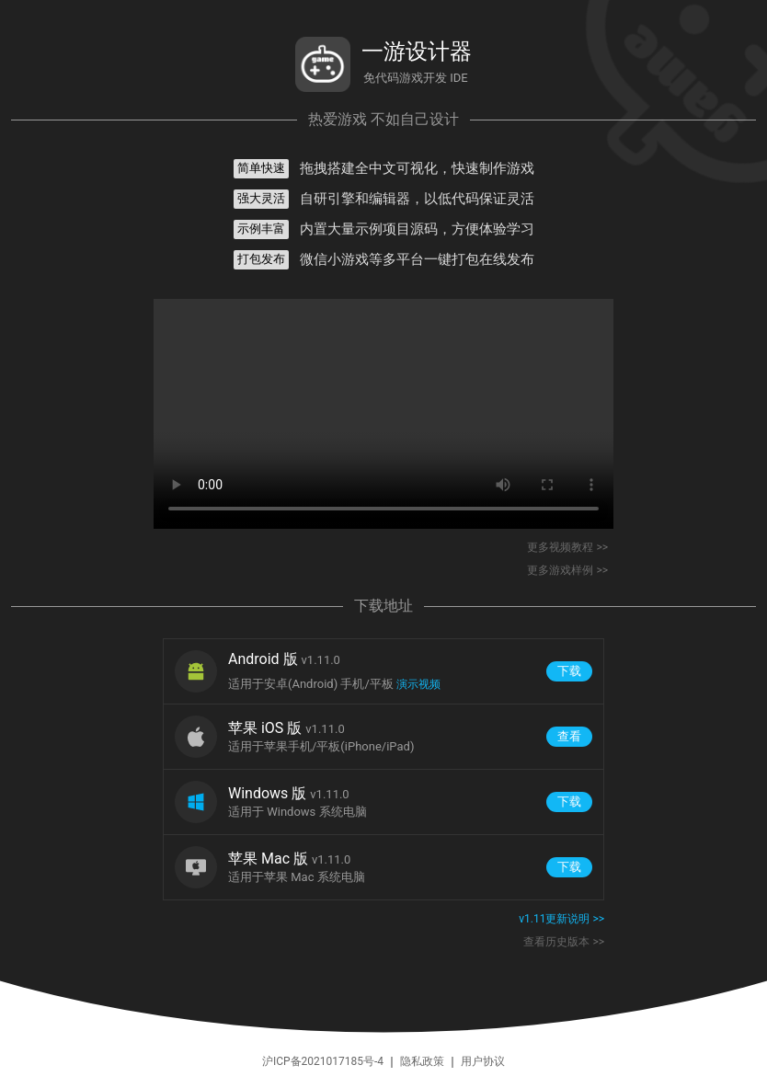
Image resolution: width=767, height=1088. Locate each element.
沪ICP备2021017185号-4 (324, 1061)
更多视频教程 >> (567, 547)
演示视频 (418, 684)
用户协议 (483, 1061)
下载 (569, 671)
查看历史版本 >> (563, 941)
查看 (569, 736)
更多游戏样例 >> (567, 570)
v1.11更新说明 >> (561, 918)
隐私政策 (422, 1061)
